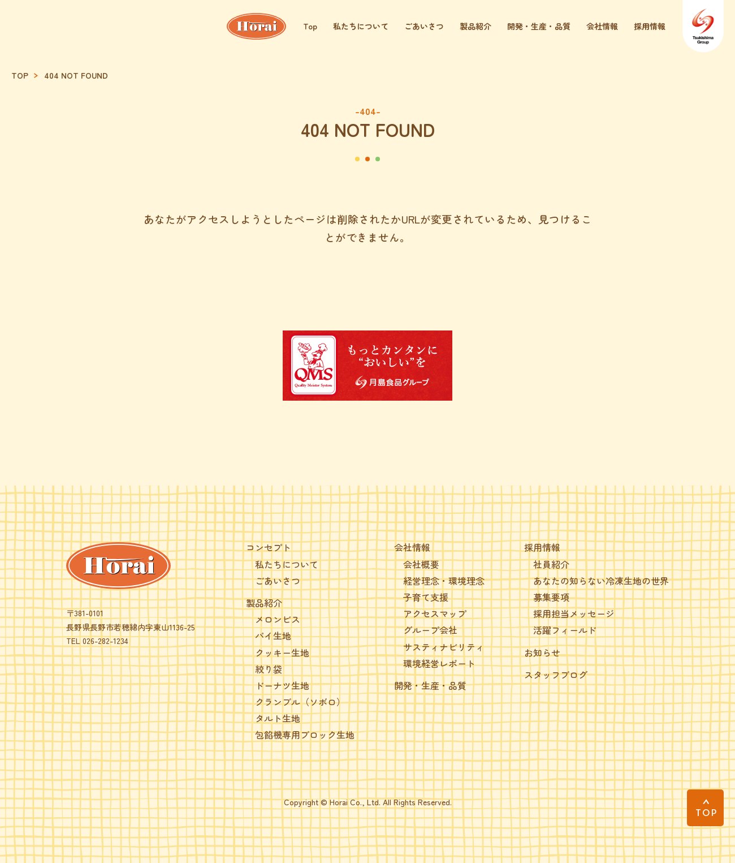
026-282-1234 (105, 640)
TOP (19, 75)
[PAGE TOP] (705, 807)
